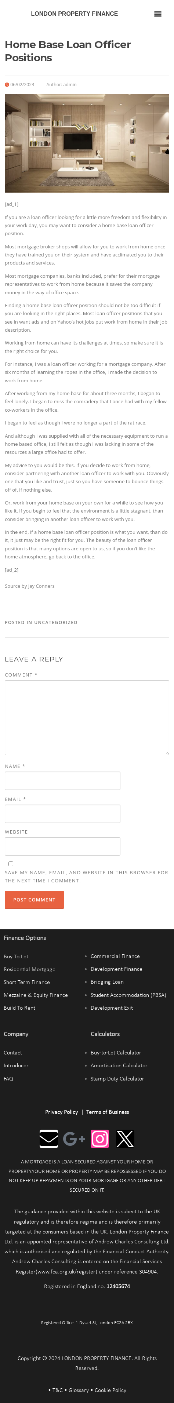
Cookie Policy (110, 1390)
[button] (158, 13)
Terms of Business (107, 1112)
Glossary (79, 1390)
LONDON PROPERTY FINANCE (74, 14)
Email (15, 799)
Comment (21, 674)
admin (69, 84)
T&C (57, 1390)
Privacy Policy (61, 1112)
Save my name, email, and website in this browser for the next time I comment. (86, 876)
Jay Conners (41, 586)
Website (16, 831)
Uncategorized (56, 622)
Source (12, 586)
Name (15, 766)
